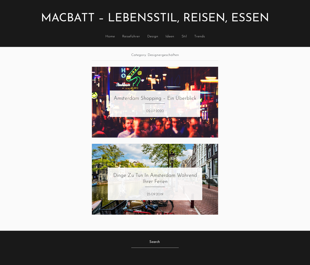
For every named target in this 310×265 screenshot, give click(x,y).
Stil (184, 36)
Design (152, 36)
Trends (199, 36)
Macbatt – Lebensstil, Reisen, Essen (155, 18)
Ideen (169, 36)
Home (110, 36)
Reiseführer (131, 36)
